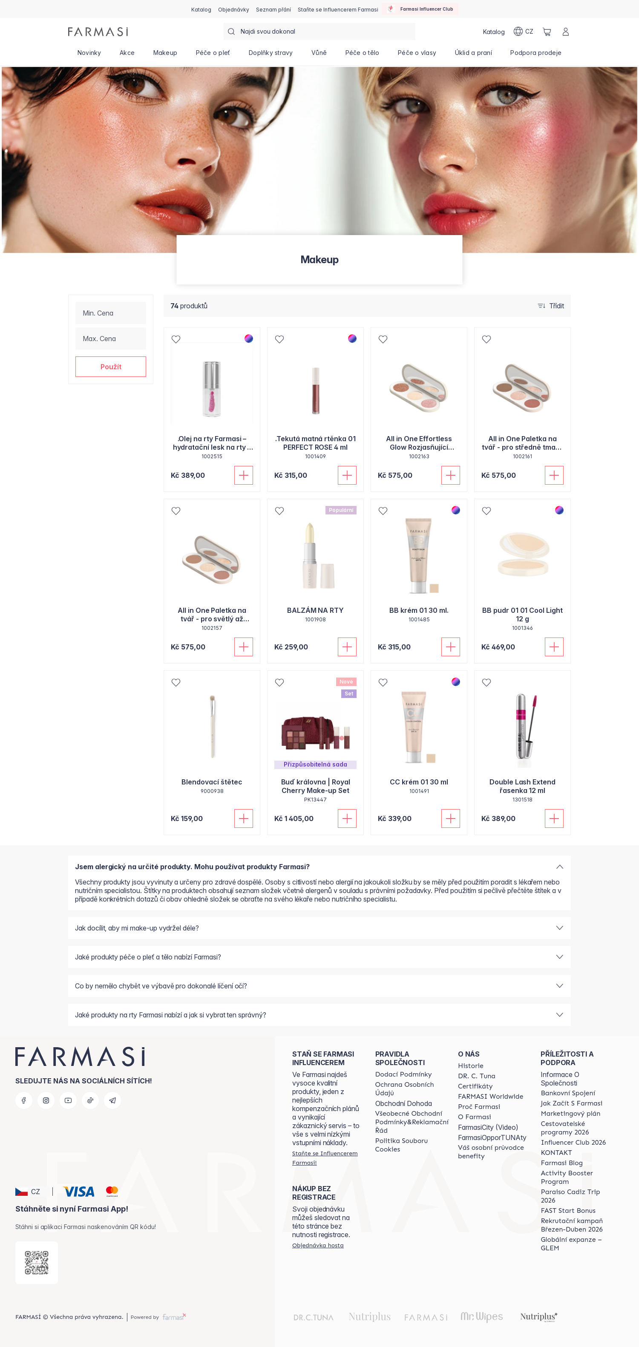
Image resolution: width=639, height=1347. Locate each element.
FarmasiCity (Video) (488, 1127)
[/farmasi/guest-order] (318, 1245)
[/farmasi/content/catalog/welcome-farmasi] (492, 1151)
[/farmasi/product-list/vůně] (319, 55)
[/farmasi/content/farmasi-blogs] (562, 1163)
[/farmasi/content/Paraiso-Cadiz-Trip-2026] (574, 1196)
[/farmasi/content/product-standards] (475, 1086)
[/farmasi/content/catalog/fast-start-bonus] (568, 1210)
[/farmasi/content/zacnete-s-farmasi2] (571, 1103)
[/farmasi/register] (234, 9)
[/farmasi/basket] (547, 31)
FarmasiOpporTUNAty (492, 1137)
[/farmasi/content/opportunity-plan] (570, 1113)
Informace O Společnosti (560, 1078)
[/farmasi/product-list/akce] (127, 55)
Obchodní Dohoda (403, 1103)
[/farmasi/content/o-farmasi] (474, 1117)
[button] (110, 366)
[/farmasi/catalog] (201, 9)
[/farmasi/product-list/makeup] (165, 55)
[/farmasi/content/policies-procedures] (412, 1088)
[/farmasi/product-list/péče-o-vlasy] (417, 55)
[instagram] (46, 1100)
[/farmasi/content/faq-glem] (574, 1243)
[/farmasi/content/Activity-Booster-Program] (574, 1177)
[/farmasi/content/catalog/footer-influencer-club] (573, 1142)
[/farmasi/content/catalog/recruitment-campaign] (574, 1225)
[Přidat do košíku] (243, 475)
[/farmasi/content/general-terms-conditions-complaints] (412, 1122)
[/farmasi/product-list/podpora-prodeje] (536, 55)
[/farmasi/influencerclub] (420, 9)
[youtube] (68, 1100)
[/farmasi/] (98, 32)
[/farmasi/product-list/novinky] (89, 55)
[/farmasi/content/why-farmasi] (479, 1107)
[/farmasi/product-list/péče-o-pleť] (213, 55)
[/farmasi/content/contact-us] (556, 1153)
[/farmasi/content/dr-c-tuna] (476, 1076)
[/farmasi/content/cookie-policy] (412, 1145)
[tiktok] (90, 1100)
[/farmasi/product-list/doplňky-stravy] (270, 55)
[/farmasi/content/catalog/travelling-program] (574, 1128)
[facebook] (23, 1100)
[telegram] (112, 1100)
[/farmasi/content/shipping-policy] (403, 1074)
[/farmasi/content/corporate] (490, 1096)
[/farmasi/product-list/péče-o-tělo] (362, 55)
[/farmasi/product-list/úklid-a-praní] (473, 55)
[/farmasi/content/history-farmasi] (471, 1066)
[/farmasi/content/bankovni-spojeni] (568, 1093)
